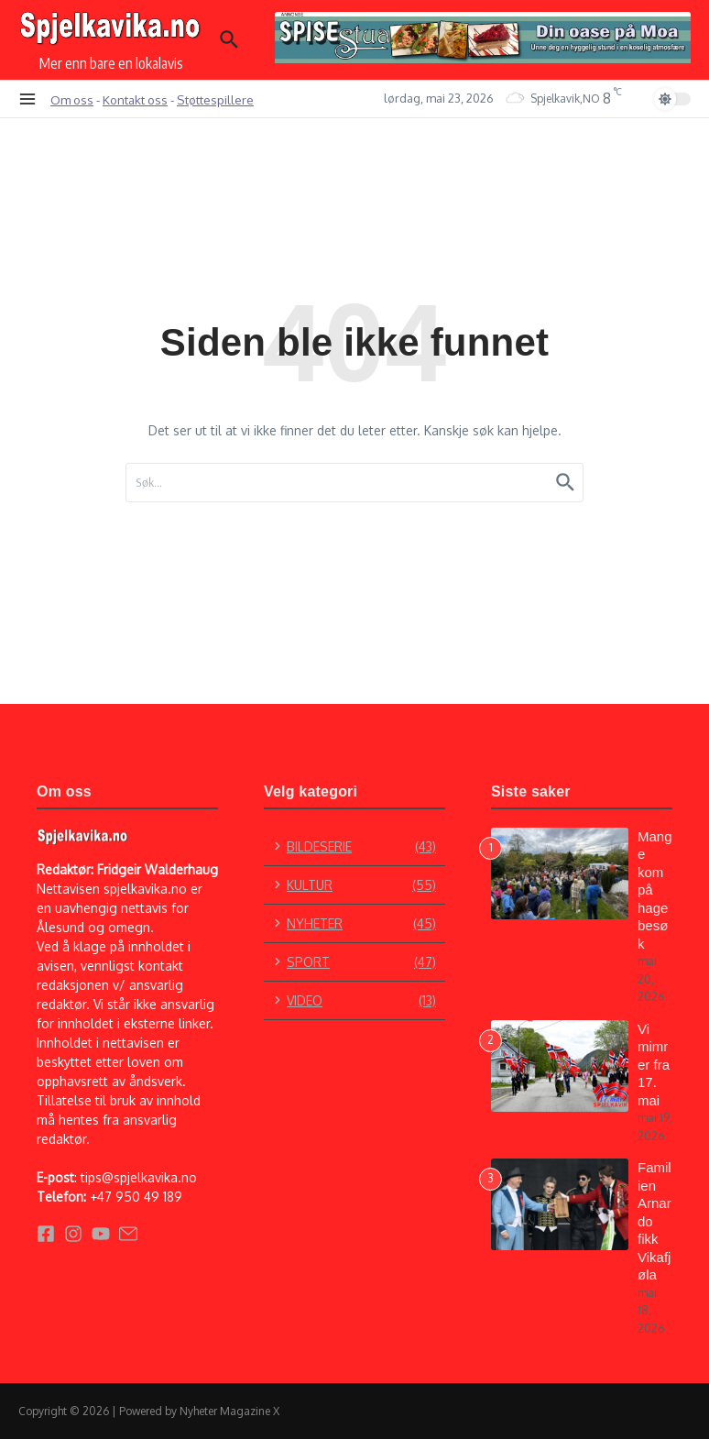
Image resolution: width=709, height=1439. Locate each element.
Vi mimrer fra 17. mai (654, 1064)
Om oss (71, 99)
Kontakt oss (135, 99)
